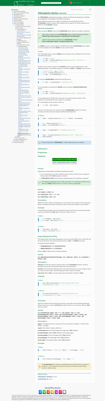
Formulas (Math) (17, 20)
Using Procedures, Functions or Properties (23, 32)
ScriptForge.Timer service (24, 124)
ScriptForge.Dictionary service (23, 85)
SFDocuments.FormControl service (24, 97)
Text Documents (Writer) (19, 11)
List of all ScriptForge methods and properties (23, 50)
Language (30, 5)
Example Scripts (23, 65)
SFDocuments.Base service (24, 60)
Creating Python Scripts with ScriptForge (23, 53)
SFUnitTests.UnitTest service (23, 131)
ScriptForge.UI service (23, 129)
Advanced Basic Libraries (24, 45)
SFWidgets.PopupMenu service (23, 109)
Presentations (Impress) (19, 16)
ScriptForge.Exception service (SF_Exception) (23, 90)
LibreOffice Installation (19, 141)
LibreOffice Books (52, 386)
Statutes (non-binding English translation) (42, 393)
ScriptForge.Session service (23, 116)
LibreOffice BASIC (19, 25)
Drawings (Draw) (18, 17)
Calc (61, 182)
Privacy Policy (27, 393)
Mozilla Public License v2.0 (51, 394)
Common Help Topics (19, 142)
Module (20, 5)
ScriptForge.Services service (23, 113)
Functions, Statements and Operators (24, 38)
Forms (54, 161)
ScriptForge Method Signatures (23, 55)
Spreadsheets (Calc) (18, 14)
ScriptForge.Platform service (23, 106)
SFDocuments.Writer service (23, 134)
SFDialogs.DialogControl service (24, 82)
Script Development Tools (21, 139)
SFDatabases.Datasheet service (23, 78)
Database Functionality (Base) (21, 19)
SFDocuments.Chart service (23, 67)
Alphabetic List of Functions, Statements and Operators (23, 42)
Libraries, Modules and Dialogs (24, 35)
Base (66, 182)
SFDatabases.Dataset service (23, 75)
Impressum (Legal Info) (17, 393)
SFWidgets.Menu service (24, 104)
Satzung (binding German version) (61, 393)
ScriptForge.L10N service (24, 102)
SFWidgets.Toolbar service (24, 125)
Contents (14, 10)
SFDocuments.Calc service (24, 63)
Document (74, 303)
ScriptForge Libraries (23, 48)
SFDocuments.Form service (24, 95)
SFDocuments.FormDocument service (24, 100)
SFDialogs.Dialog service (24, 80)
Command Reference (21, 29)
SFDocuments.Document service (24, 88)
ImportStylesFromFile (63, 161)
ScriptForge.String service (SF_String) (24, 118)
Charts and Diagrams (18, 22)
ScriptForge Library (22, 46)
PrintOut (73, 161)
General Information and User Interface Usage (23, 27)
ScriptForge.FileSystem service (23, 93)
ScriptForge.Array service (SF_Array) (24, 58)
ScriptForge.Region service (24, 111)
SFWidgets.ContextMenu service (24, 69)
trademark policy (45, 397)
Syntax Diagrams (21, 36)
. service (47, 375)
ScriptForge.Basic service (24, 62)
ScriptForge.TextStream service (23, 121)
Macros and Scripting (19, 23)
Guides (18, 136)
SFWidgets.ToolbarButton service (24, 127)
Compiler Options (21, 30)
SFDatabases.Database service (23, 72)
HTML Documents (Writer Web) (21, 13)
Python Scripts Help (20, 138)
